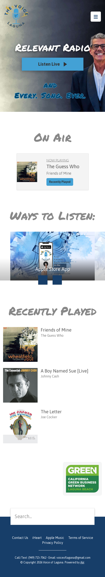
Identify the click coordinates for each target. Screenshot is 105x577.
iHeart (37, 538)
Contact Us (20, 538)
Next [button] (57, 280)
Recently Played (59, 181)
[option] (52, 256)
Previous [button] (42, 280)
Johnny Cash (50, 376)
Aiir (82, 562)
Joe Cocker (49, 417)
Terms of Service (80, 538)
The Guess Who (52, 335)
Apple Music (55, 538)
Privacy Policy (52, 542)
